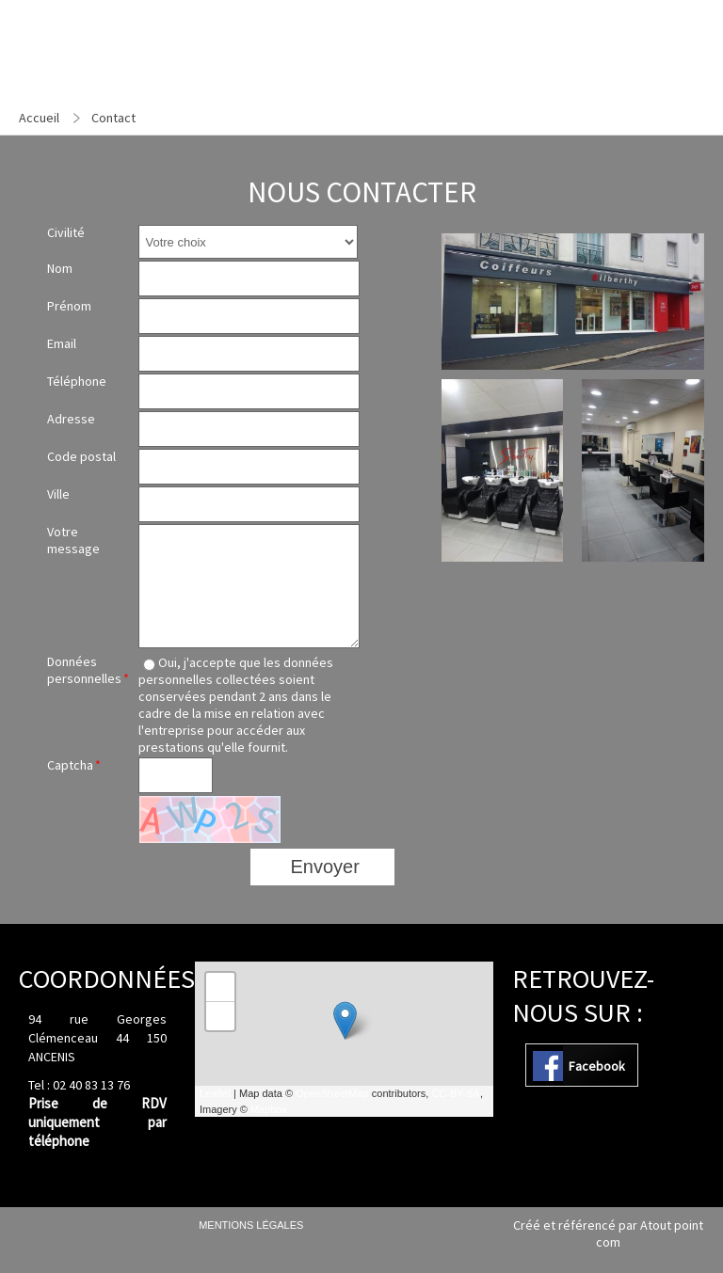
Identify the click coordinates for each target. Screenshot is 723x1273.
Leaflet (215, 1093)
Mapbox (268, 1109)
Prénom (69, 305)
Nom (59, 268)
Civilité (66, 232)
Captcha (70, 764)
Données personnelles (84, 670)
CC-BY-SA (455, 1093)
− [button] (221, 1016)
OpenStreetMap (332, 1093)
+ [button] (221, 987)
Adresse (71, 418)
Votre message (73, 540)
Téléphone (76, 381)
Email (61, 343)
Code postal (81, 456)
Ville (58, 493)
